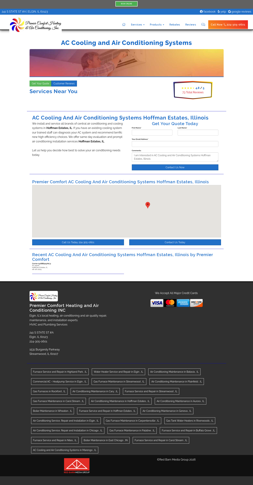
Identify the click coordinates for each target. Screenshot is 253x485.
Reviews (190, 24)
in (60, 371)
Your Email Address (140, 139)
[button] (147, 205)
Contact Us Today (175, 242)
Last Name (182, 128)
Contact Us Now (175, 167)
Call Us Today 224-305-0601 (78, 242)
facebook (208, 11)
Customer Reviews (64, 83)
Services (138, 24)
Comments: (136, 150)
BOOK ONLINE (126, 4)
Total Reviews (193, 92)
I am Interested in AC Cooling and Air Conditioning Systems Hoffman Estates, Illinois (175, 157)
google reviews (239, 11)
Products (157, 24)
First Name (136, 128)
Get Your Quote (40, 83)
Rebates (174, 24)
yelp (222, 11)
